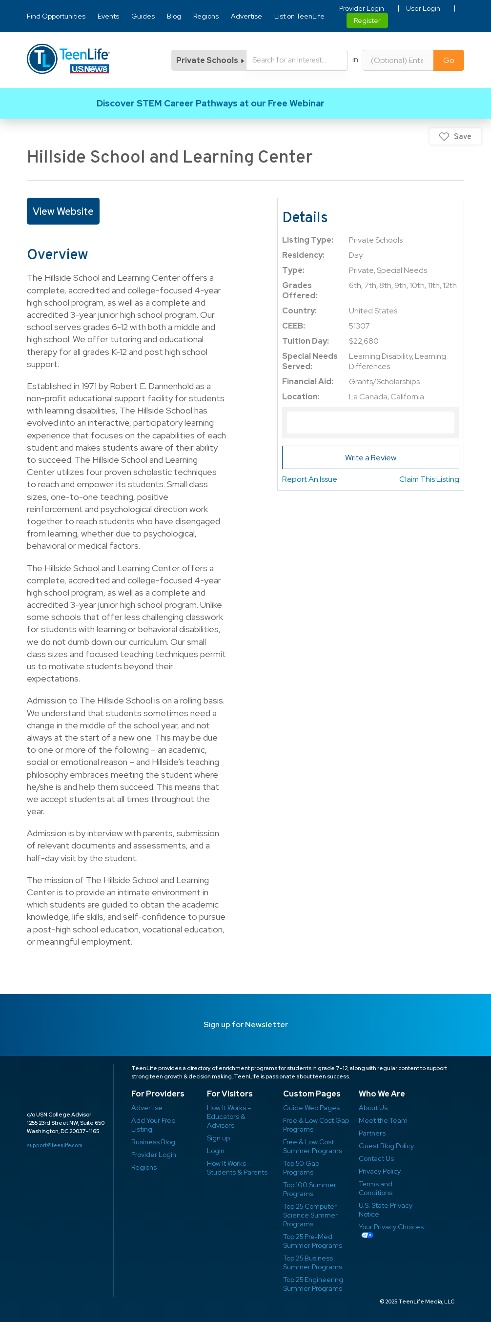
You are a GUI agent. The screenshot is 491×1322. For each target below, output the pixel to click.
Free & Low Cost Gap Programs (316, 1125)
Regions (206, 16)
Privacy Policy (380, 1171)
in (355, 59)
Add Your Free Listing (153, 1125)
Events (108, 16)
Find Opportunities (56, 16)
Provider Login (361, 8)
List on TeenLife (299, 16)
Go (448, 60)
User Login (423, 8)
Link (245, 103)
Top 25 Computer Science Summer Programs (310, 1215)
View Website (63, 211)
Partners (372, 1133)
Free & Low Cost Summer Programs (312, 1146)
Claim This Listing (429, 479)
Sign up (218, 1138)
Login (216, 1150)
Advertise (246, 16)
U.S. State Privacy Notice (385, 1210)
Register (367, 20)
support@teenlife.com (54, 1145)
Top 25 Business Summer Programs (312, 1262)
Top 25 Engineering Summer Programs (313, 1284)
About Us (373, 1107)
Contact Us (376, 1158)
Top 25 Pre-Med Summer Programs (312, 1241)
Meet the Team (383, 1120)
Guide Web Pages (311, 1107)
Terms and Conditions (375, 1188)
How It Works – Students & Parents (237, 1168)
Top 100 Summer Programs (309, 1189)
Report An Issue (309, 479)
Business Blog (153, 1141)
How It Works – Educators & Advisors (229, 1116)
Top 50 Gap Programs (301, 1168)
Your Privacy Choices (391, 1226)
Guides (143, 16)
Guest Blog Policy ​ (386, 1145)
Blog (174, 16)
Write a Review (370, 458)
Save (462, 136)
